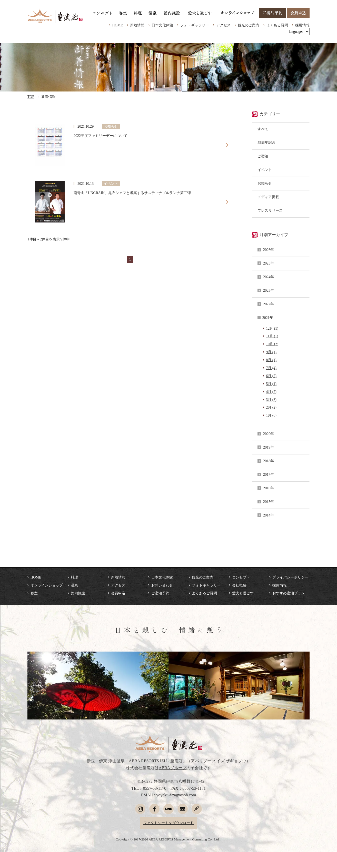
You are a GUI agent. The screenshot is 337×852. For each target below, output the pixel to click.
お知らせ (264, 183)
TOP (30, 97)
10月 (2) (272, 344)
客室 (34, 593)
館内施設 (78, 593)
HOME (117, 25)
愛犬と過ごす (243, 593)
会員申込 (118, 593)
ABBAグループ (173, 768)
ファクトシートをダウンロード (168, 823)
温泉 (74, 585)
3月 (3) (271, 400)
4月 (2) (271, 392)
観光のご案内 (248, 25)
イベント (264, 170)
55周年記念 (266, 142)
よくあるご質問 (204, 593)
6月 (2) (271, 376)
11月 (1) (272, 336)
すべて (262, 129)
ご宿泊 (262, 156)
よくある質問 (277, 25)
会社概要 (239, 585)
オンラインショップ (47, 585)
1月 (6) (271, 415)
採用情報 (302, 25)
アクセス (223, 25)
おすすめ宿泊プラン (288, 593)
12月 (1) (272, 328)
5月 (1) (271, 384)
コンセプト (241, 577)
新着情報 (137, 25)
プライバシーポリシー (290, 577)
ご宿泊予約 (160, 593)
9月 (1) (271, 352)
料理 (74, 577)
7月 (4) (271, 368)
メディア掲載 (268, 197)
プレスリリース (270, 210)
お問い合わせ (162, 585)
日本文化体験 (162, 25)
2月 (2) (271, 407)
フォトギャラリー (194, 25)
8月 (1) (271, 360)
